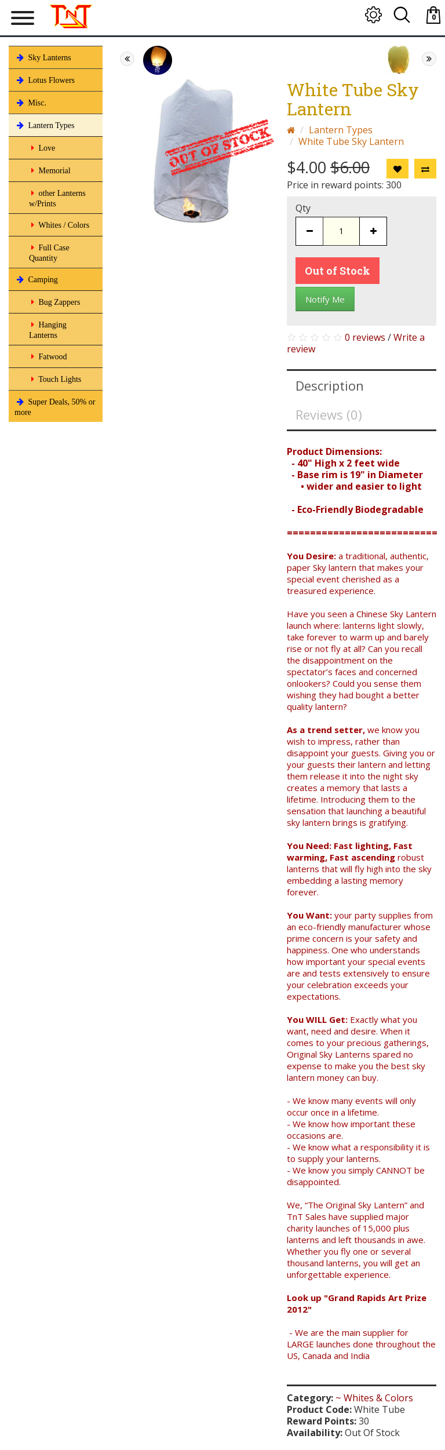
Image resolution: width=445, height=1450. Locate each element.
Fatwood (48, 356)
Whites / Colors (59, 224)
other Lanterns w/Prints (57, 197)
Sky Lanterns (42, 57)
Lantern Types (44, 125)
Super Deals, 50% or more (54, 406)
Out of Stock (337, 271)
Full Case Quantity (49, 252)
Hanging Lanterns (48, 329)
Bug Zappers (54, 302)
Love (42, 147)
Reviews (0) (329, 414)
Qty (303, 208)
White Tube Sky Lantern (351, 141)
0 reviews (365, 337)
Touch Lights (55, 379)
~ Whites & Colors (374, 1397)
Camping (36, 279)
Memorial (50, 170)
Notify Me (325, 299)
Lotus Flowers (44, 80)
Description (330, 385)
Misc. (30, 102)
